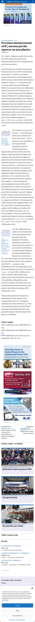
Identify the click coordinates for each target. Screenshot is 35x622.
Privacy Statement (20, 619)
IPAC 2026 (4, 548)
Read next (30, 426)
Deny (17, 610)
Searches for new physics (25, 429)
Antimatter (5, 428)
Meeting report (24, 467)
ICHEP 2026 (5, 555)
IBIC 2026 (4, 563)
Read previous (6, 426)
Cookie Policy (12, 619)
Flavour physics (7, 40)
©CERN (3, 583)
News (15, 40)
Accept (17, 605)
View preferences (17, 616)
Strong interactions (10, 467)
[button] (32, 588)
